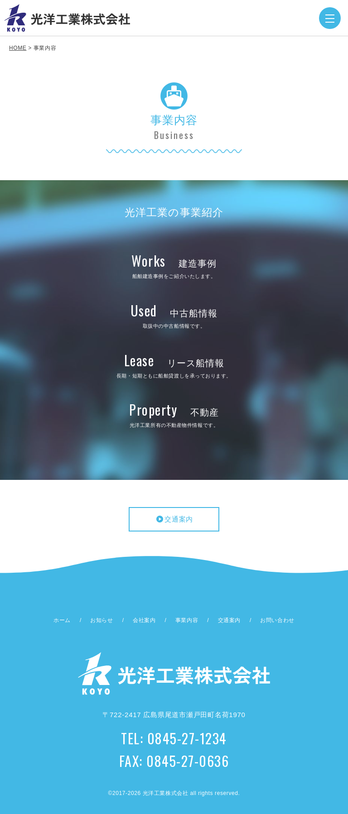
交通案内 (174, 519)
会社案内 (144, 620)
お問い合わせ (277, 620)
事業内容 (186, 620)
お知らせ (101, 620)
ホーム (62, 620)
